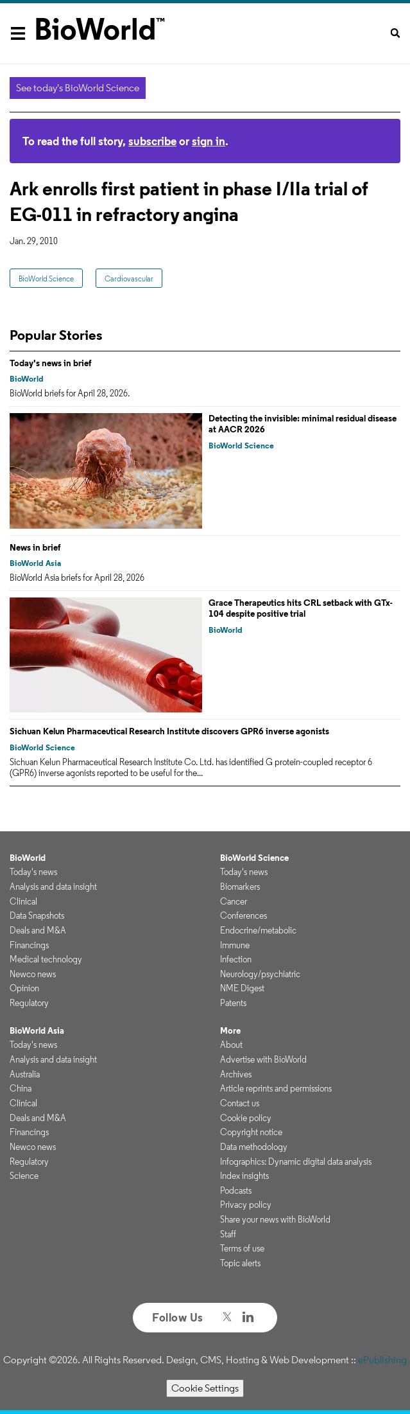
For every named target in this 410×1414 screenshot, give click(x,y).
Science (24, 1175)
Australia (25, 1074)
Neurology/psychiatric (260, 974)
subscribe (152, 141)
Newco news (33, 974)
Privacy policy (245, 1204)
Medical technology (46, 959)
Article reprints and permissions (276, 1088)
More (230, 1030)
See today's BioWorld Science (77, 88)
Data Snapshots (37, 915)
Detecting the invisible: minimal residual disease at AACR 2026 (303, 424)
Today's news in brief (51, 363)
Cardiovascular (129, 278)
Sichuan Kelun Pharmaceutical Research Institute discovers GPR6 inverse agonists (169, 731)
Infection (236, 959)
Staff (228, 1234)
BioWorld (27, 378)
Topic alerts (240, 1263)
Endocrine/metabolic (258, 930)
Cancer (233, 901)
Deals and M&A (38, 930)
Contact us (239, 1103)
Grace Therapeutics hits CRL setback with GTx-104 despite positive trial (301, 608)
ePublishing (382, 1360)
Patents (233, 1003)
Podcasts (236, 1190)
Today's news (33, 872)
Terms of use (242, 1248)
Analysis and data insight (53, 886)
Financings (29, 945)
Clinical (23, 901)
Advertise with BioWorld (263, 1059)
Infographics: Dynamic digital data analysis (296, 1161)
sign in (208, 141)
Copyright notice (251, 1132)
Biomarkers (240, 886)
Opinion (24, 988)
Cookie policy (245, 1118)
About (231, 1044)
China (20, 1088)
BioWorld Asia (35, 563)
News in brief (35, 547)
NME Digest (242, 988)
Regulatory (29, 1003)
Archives (236, 1074)
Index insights (244, 1175)
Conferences (243, 915)
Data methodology (253, 1147)
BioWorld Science (46, 278)
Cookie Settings (205, 1388)
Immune (235, 945)
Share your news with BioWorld (275, 1219)
